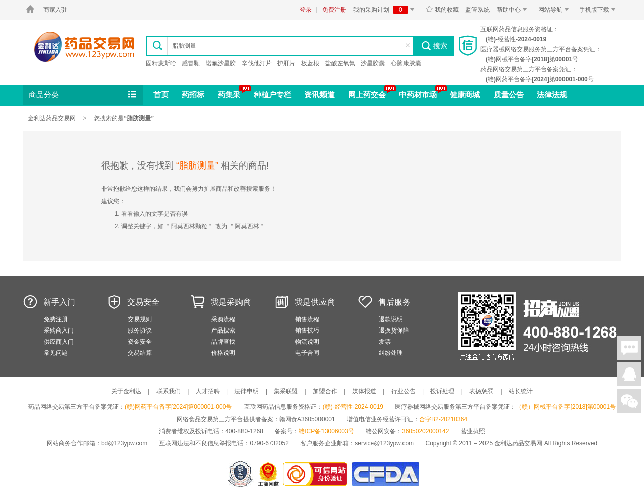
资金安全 (140, 341)
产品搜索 (223, 330)
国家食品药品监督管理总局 (385, 474)
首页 (161, 94)
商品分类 (83, 95)
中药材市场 (418, 94)
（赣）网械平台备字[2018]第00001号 (566, 406)
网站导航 (555, 9)
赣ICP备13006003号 (326, 431)
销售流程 (307, 319)
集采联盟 (286, 391)
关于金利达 (126, 391)
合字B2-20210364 (443, 419)
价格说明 (223, 352)
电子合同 (307, 352)
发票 (385, 341)
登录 (306, 9)
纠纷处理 (391, 352)
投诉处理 (442, 391)
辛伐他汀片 (257, 63)
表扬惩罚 (481, 391)
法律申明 (246, 391)
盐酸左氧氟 (340, 63)
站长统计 (521, 391)
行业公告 (403, 391)
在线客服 (629, 374)
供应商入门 (59, 341)
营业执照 (473, 431)
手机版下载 (599, 9)
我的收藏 (442, 9)
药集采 (229, 94)
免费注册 (334, 9)
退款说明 (391, 319)
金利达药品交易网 (84, 46)
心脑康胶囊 (406, 63)
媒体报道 (364, 391)
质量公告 (509, 94)
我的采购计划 (385, 9)
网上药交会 (367, 94)
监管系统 (477, 9)
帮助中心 (513, 9)
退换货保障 (394, 330)
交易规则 (140, 319)
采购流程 (223, 319)
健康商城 (465, 94)
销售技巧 (307, 330)
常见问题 (56, 352)
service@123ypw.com (384, 443)
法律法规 (552, 94)
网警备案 (240, 474)
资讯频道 (319, 94)
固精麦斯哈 (161, 63)
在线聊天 (629, 348)
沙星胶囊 (373, 63)
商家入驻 (55, 9)
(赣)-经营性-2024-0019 (353, 406)
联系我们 (168, 391)
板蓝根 (310, 63)
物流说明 (307, 341)
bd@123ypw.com (124, 443)
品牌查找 (223, 341)
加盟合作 (325, 391)
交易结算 (140, 352)
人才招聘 (208, 391)
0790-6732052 (270, 443)
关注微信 (629, 401)
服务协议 (140, 330)
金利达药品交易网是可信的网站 (316, 474)
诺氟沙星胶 (221, 63)
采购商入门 (59, 330)
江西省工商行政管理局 (269, 474)
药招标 (193, 94)
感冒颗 (191, 63)
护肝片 (286, 63)
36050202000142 (425, 431)
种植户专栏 (272, 94)
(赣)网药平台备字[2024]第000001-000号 (178, 406)
